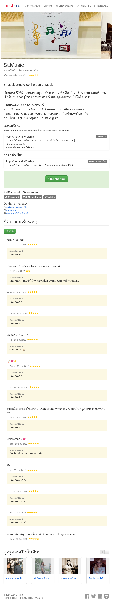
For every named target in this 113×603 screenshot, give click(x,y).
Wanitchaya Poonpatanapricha (24, 578)
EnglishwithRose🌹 (99, 578)
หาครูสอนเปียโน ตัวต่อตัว (17, 213)
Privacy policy (26, 598)
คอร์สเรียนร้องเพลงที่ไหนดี (18, 207)
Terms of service (11, 598)
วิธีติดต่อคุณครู (56, 178)
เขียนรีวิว (9, 231)
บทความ (48, 6)
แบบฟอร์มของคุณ (65, 6)
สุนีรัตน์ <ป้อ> (41, 578)
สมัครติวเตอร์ (101, 6)
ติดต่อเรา (39, 598)
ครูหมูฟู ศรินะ (69, 578)
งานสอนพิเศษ (84, 6)
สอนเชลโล (11, 210)
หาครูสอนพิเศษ (33, 6)
